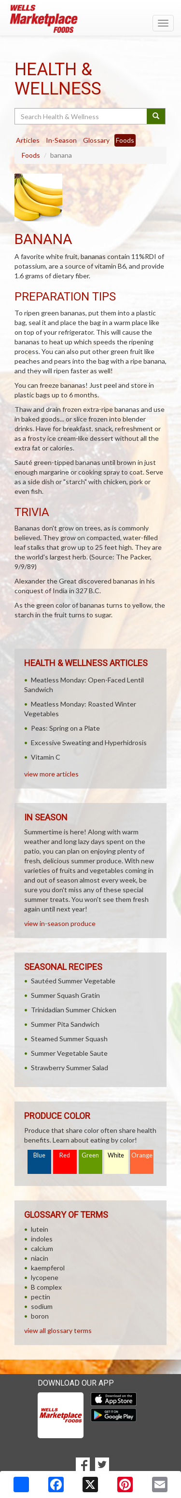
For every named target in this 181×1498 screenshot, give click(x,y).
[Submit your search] (156, 116)
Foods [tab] (125, 140)
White (116, 1155)
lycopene (44, 1277)
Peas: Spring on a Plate (65, 728)
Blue (39, 1155)
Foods (31, 155)
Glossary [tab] (96, 140)
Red (64, 1155)
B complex (46, 1287)
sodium (42, 1306)
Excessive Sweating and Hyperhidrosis (89, 742)
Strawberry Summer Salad (69, 1067)
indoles (42, 1239)
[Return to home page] (90, 19)
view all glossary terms (58, 1330)
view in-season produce (60, 923)
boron (40, 1316)
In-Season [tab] (61, 140)
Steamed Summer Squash (69, 1039)
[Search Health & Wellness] (81, 116)
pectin (40, 1297)
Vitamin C (45, 757)
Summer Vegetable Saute (69, 1053)
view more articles (51, 774)
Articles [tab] (28, 140)
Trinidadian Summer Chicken (73, 1010)
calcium (42, 1248)
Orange (142, 1155)
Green (90, 1155)
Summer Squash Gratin (65, 995)
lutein (39, 1229)
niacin (39, 1258)
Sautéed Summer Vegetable (73, 981)
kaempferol (48, 1268)
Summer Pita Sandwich (65, 1024)
